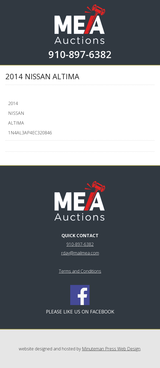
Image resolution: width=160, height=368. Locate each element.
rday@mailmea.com (80, 253)
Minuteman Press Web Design (111, 349)
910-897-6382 (80, 54)
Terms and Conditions (80, 271)
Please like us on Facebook (80, 311)
